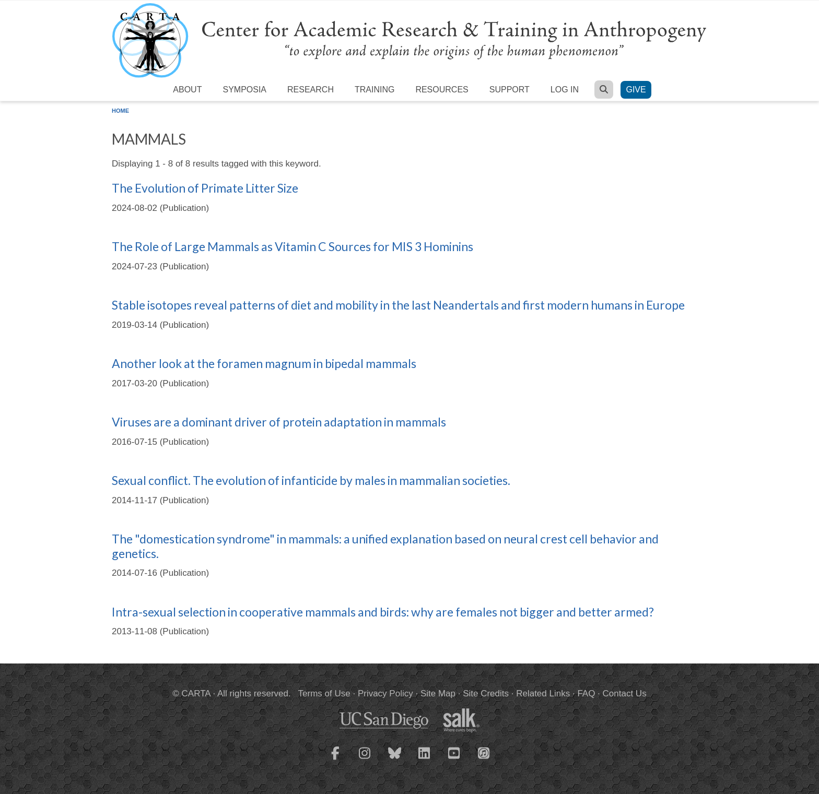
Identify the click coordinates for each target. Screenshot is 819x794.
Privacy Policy (385, 693)
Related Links (543, 693)
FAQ (586, 693)
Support (509, 89)
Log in (565, 89)
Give (636, 89)
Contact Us (625, 693)
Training (374, 89)
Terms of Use (324, 693)
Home (120, 111)
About (187, 89)
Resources (441, 89)
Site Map (437, 693)
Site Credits (486, 693)
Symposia (244, 89)
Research (310, 89)
